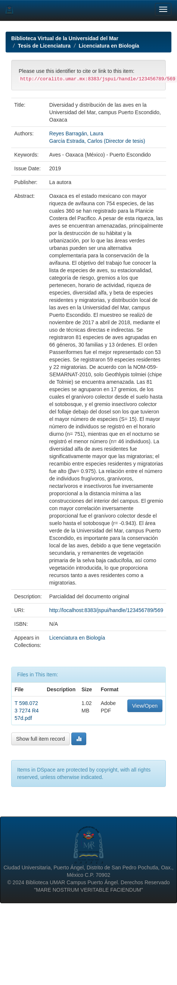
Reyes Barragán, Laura (76, 133)
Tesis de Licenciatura (44, 46)
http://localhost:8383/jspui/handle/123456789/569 (106, 610)
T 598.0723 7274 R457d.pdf (27, 710)
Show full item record (40, 739)
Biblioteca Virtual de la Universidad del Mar (64, 38)
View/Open (145, 706)
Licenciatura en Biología (109, 46)
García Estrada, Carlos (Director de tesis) (97, 141)
